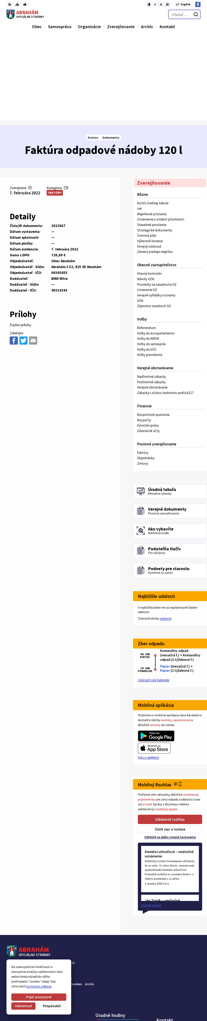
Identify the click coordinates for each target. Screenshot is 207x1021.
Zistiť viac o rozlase (170, 745)
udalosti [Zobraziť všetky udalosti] (166, 534)
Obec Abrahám (39, 882)
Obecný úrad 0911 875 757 (174, 991)
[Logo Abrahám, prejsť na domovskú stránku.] (25, 14)
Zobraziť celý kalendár (154, 596)
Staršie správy (151, 821)
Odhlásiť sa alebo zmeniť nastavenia (170, 753)
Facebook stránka (169, 1006)
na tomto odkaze (38, 986)
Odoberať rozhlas (170, 735)
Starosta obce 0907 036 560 (175, 986)
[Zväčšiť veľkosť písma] (167, 4)
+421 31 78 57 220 (168, 996)
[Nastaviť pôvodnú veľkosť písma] (161, 4)
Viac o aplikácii (148, 673)
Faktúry (54, 108)
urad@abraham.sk (169, 1001)
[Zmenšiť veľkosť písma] (155, 4)
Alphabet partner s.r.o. (59, 878)
